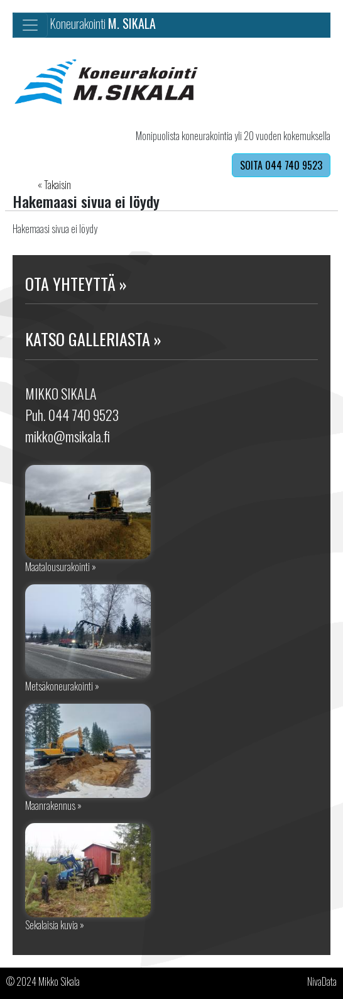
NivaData (322, 981)
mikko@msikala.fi (67, 436)
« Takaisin (54, 184)
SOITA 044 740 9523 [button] (281, 165)
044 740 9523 (83, 415)
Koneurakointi (103, 23)
